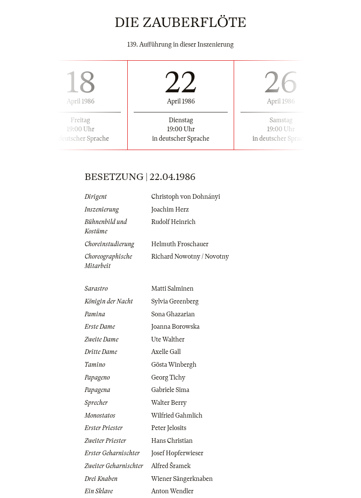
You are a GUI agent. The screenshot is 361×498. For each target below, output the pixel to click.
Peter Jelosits (168, 427)
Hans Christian (172, 440)
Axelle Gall (166, 351)
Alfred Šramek (171, 466)
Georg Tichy (168, 377)
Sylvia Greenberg (175, 301)
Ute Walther (168, 339)
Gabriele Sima (170, 389)
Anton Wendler (172, 491)
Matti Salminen (172, 288)
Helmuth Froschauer (179, 244)
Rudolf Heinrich (173, 221)
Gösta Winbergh (174, 364)
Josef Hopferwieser (177, 453)
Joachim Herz (170, 209)
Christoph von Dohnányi (185, 196)
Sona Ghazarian (173, 314)
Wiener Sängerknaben (182, 478)
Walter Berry (169, 402)
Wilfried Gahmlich (177, 415)
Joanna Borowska (175, 326)
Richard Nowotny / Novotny (190, 256)
